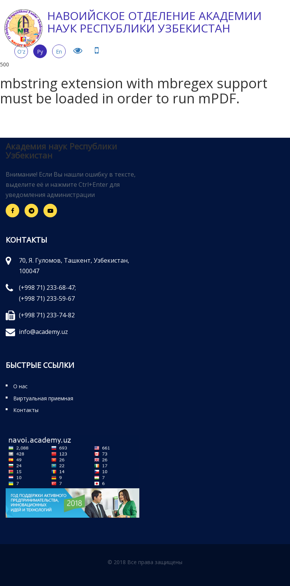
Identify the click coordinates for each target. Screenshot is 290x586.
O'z (21, 51)
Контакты (26, 410)
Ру (40, 51)
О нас (20, 386)
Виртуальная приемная (43, 398)
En (59, 51)
